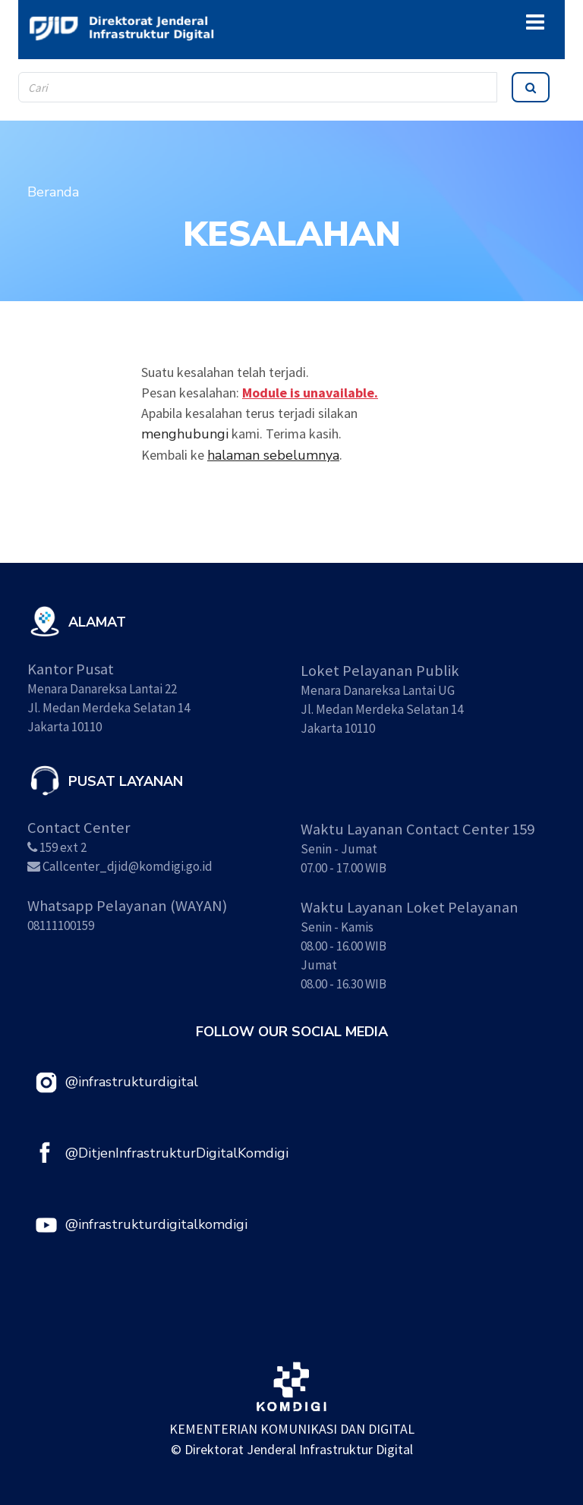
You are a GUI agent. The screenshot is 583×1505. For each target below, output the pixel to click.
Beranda (53, 192)
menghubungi (184, 434)
